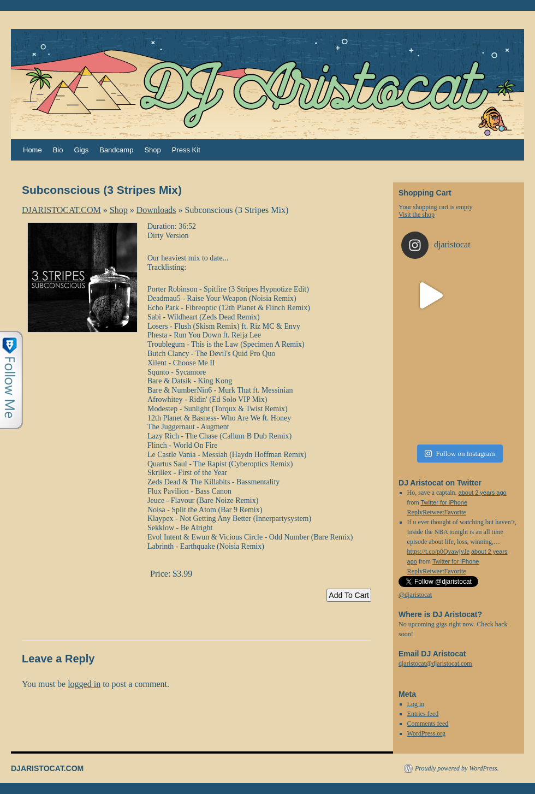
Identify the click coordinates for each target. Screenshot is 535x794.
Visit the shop (417, 214)
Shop (152, 150)
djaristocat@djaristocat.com (435, 663)
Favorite (455, 571)
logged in (84, 684)
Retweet (433, 571)
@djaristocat (415, 595)
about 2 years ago (483, 492)
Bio (58, 150)
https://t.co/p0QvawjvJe (438, 551)
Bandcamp (116, 150)
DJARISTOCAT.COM (61, 210)
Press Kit (186, 150)
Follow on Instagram (460, 453)
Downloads (156, 210)
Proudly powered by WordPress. (457, 768)
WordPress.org (426, 733)
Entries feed (423, 714)
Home (32, 150)
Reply (415, 571)
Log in (416, 704)
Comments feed (428, 723)
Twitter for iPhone (443, 502)
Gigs (81, 150)
